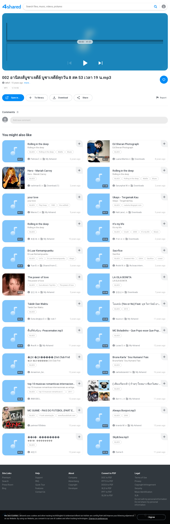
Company (72, 477)
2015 (126, 309)
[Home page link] (11, 7)
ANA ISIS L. (34, 399)
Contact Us (40, 492)
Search (5, 481)
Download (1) (51, 186)
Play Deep (43, 205)
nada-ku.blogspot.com (132, 205)
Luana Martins (121, 159)
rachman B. (34, 186)
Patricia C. (34, 159)
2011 (70, 392)
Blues (32, 152)
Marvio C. (33, 212)
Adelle (60, 152)
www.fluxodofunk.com (66, 416)
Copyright (72, 485)
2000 (135, 232)
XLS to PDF (106, 488)
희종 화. (33, 239)
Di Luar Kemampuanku (56, 259)
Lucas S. (118, 345)
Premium (6, 477)
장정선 (117, 292)
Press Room (7, 485)
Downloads (138, 159)
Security (138, 488)
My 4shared (49, 159)
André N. (118, 265)
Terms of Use (141, 477)
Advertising (73, 481)
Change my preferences (98, 519)
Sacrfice (150, 259)
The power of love (67, 285)
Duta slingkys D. (36, 319)
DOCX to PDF (107, 485)
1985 (53, 205)
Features (39, 488)
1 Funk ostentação (46, 416)
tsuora (117, 319)
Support (39, 477)
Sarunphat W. (120, 186)
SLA (136, 495)
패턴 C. (32, 452)
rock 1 (52, 319)
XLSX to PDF (107, 495)
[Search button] (155, 6)
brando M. (119, 425)
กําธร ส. (118, 239)
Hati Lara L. (119, 212)
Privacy (138, 481)
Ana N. (32, 345)
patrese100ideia (37, 425)
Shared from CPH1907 (49, 265)
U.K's (41, 259)
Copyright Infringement (145, 485)
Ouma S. (118, 452)
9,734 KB (15, 88)
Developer (73, 488)
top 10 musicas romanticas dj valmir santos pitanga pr (52, 392)
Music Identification (143, 492)
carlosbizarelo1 (121, 372)
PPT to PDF (107, 492)
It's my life (145, 232)
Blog (4, 488)
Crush (126, 232)
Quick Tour (40, 485)
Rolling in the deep (46, 152)
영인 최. (33, 292)
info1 (6, 83)
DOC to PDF (107, 477)
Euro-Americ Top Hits (47, 285)
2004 (141, 259)
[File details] (13, 151)
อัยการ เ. (118, 399)
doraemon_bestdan (37, 372)
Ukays (71, 259)
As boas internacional (135, 265)
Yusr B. (32, 265)
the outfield (63, 205)
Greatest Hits (129, 259)
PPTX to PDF (107, 481)
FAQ (37, 481)
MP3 (5, 88)
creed (160, 259)
